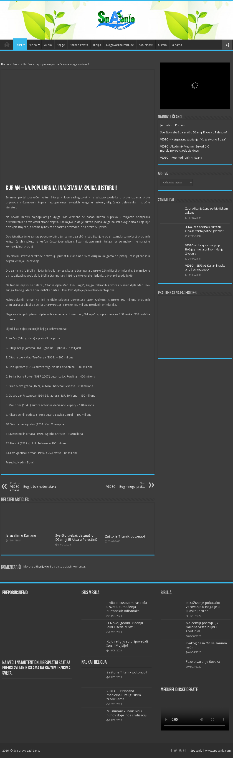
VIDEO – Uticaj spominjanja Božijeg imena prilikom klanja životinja (204, 249)
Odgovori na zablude (120, 45)
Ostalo (162, 45)
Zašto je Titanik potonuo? (125, 536)
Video (33, 45)
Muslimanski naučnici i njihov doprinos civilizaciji (126, 713)
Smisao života (79, 45)
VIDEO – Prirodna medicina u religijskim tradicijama (123, 695)
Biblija (97, 45)
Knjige (61, 45)
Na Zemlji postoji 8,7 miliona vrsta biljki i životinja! (202, 627)
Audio (48, 45)
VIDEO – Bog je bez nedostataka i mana (33, 487)
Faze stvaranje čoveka (203, 662)
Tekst (18, 45)
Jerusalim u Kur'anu (21, 535)
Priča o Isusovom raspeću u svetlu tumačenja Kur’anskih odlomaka (126, 607)
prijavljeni (44, 566)
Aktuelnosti (146, 45)
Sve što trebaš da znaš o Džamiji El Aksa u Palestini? (76, 537)
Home (5, 64)
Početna (7, 44)
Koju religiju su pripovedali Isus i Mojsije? (127, 643)
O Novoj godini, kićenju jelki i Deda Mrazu (124, 625)
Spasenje (196, 750)
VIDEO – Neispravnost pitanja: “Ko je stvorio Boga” (193, 139)
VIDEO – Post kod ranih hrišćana (181, 157)
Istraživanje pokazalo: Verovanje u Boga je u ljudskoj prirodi (203, 607)
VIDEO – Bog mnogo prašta (122, 485)
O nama (177, 45)
